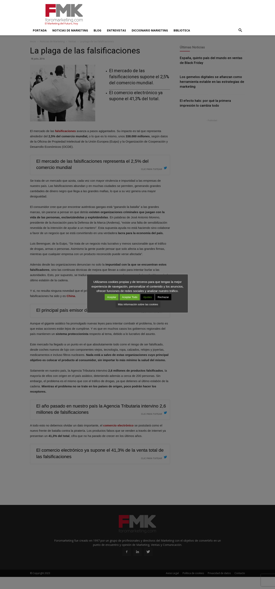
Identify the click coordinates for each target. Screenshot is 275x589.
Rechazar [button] (163, 297)
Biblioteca (182, 30)
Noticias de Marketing (70, 30)
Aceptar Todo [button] (129, 297)
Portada (40, 30)
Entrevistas (116, 30)
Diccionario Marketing (150, 30)
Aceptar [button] (111, 297)
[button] (240, 30)
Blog (97, 30)
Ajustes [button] (147, 297)
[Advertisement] (171, 15)
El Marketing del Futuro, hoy (61, 23)
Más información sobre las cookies (138, 304)
